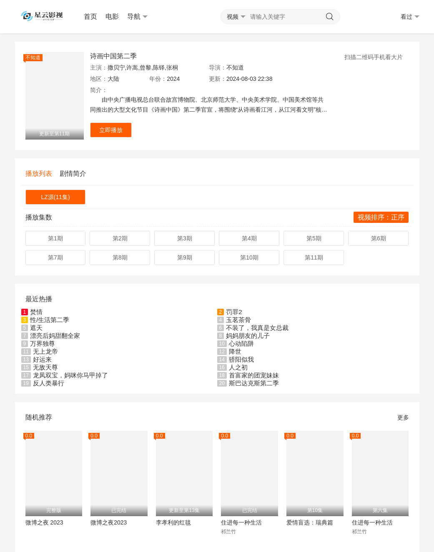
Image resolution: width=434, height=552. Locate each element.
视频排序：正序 (381, 217)
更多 (403, 417)
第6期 (378, 238)
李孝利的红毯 (173, 522)
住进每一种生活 (241, 522)
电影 (112, 16)
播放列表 (38, 173)
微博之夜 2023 (44, 522)
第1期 (55, 238)
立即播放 (111, 130)
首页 (90, 16)
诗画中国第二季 (113, 56)
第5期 (313, 238)
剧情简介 (73, 173)
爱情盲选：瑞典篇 (309, 522)
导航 (137, 16)
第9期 (184, 257)
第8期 (120, 257)
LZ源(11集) (55, 197)
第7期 (55, 257)
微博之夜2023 (108, 522)
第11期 (314, 257)
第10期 (249, 257)
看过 (410, 16)
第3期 (184, 238)
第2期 (120, 238)
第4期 (249, 238)
